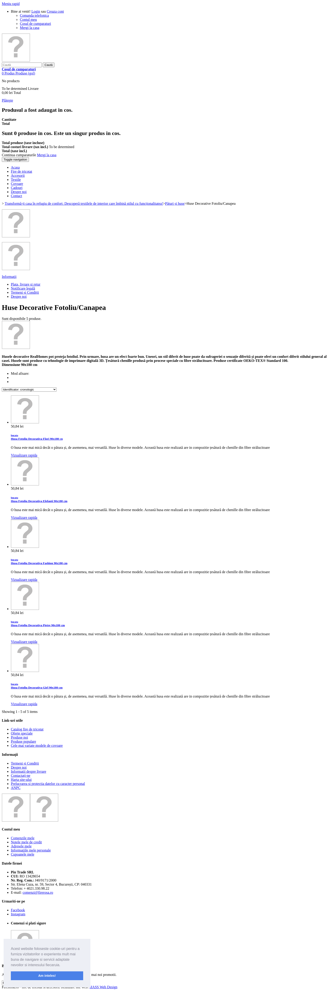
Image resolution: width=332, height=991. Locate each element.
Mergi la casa (29, 28)
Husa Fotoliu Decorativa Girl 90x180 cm (37, 686)
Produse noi (19, 737)
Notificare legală (23, 288)
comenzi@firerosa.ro (38, 892)
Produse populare (23, 741)
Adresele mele (21, 846)
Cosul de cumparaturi (35, 24)
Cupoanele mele (22, 854)
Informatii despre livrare (28, 771)
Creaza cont (55, 11)
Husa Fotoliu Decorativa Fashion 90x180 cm (39, 561)
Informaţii (9, 277)
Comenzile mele (22, 838)
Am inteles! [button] (47, 975)
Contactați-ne (20, 775)
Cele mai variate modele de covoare (37, 745)
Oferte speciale (22, 733)
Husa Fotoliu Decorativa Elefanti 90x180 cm (39, 499)
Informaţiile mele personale (31, 850)
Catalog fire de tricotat (27, 729)
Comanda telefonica (34, 15)
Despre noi (19, 296)
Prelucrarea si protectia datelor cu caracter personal (48, 784)
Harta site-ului (21, 780)
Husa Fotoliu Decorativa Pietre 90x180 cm (38, 623)
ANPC (16, 788)
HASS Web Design (103, 987)
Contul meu (28, 19)
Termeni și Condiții (25, 292)
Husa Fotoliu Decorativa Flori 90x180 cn (37, 437)
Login (35, 11)
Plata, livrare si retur (25, 284)
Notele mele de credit (26, 842)
